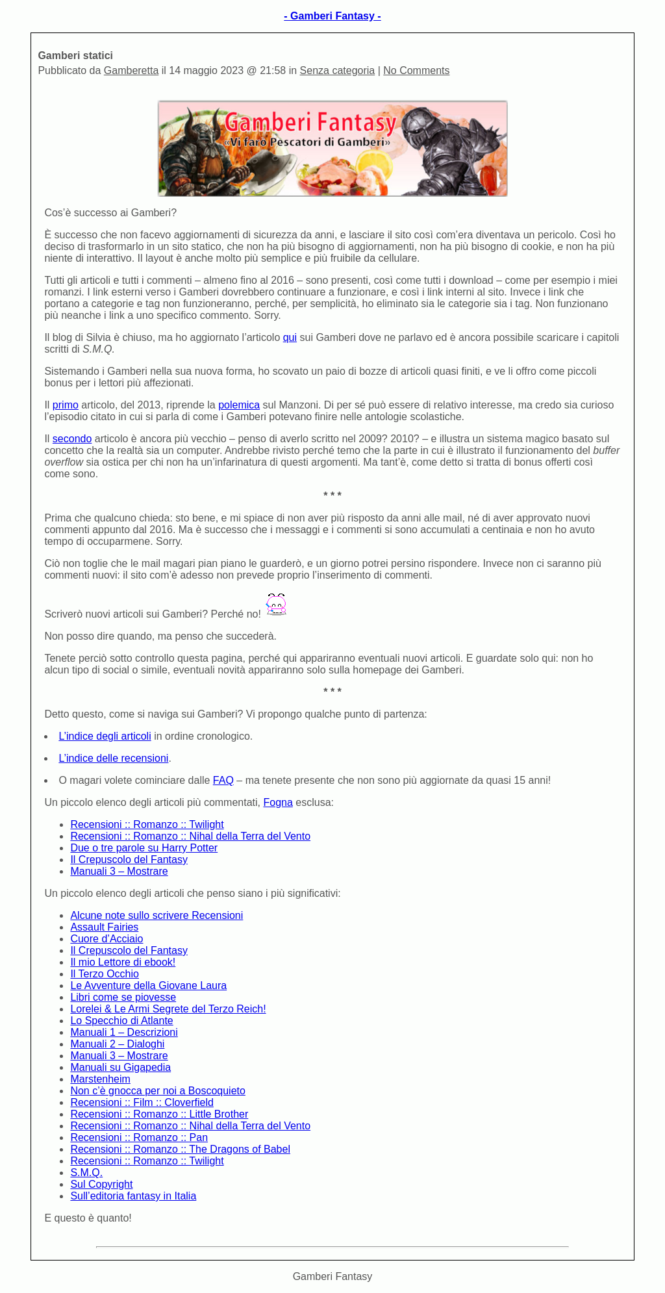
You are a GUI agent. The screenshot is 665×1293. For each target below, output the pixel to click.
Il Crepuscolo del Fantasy (129, 859)
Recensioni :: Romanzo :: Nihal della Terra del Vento (190, 836)
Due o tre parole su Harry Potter (144, 847)
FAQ (223, 780)
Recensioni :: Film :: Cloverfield (142, 1102)
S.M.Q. (86, 1172)
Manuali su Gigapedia (120, 1067)
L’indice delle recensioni (113, 758)
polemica (239, 404)
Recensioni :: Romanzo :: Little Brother (159, 1114)
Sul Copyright (101, 1184)
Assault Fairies (104, 927)
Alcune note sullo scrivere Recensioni (156, 915)
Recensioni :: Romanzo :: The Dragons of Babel (180, 1149)
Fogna (277, 802)
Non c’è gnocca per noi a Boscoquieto (157, 1090)
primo (66, 404)
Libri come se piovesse (123, 997)
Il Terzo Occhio (104, 973)
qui (290, 337)
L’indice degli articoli (104, 736)
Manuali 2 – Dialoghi (117, 1043)
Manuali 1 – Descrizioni (123, 1032)
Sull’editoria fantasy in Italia (133, 1195)
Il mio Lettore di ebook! (122, 962)
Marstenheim (100, 1079)
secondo (72, 438)
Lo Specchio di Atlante (121, 1020)
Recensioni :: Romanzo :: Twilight (146, 824)
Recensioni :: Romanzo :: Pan (139, 1137)
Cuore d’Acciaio (106, 938)
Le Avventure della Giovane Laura (148, 985)
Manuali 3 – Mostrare (119, 871)
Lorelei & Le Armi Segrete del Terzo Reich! (168, 1008)
